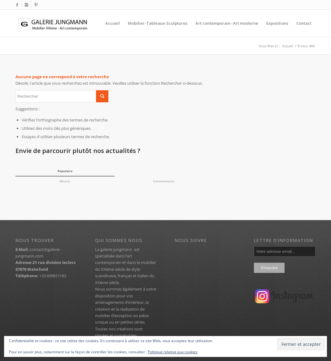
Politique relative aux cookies (173, 352)
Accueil (287, 46)
